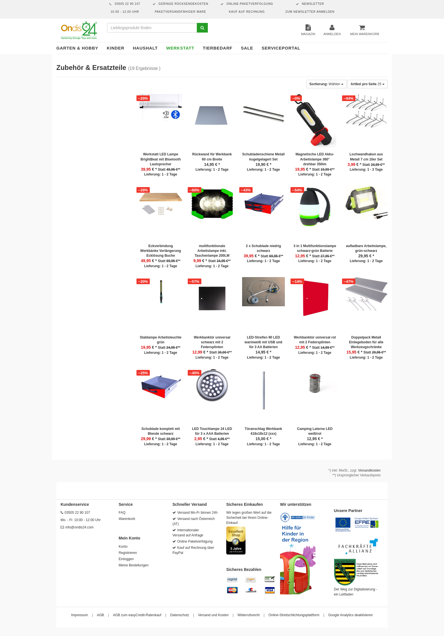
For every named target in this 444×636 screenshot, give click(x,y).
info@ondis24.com (79, 527)
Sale (247, 48)
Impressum (79, 615)
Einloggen (126, 559)
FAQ (122, 513)
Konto (123, 547)
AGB (100, 615)
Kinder (115, 48)
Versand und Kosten (213, 615)
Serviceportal (281, 48)
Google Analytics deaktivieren (350, 615)
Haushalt (145, 48)
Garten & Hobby (77, 48)
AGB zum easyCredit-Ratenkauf (137, 615)
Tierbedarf (217, 48)
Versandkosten (369, 470)
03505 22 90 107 (77, 513)
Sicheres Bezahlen (243, 569)
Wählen (326, 84)
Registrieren (128, 553)
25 (368, 84)
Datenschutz (179, 615)
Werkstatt (180, 48)
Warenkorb (127, 519)
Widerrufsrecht (249, 615)
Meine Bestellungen (133, 565)
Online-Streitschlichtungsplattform (293, 615)
